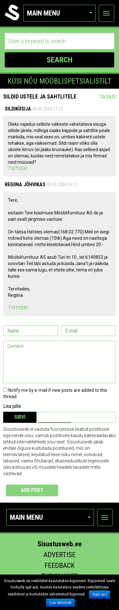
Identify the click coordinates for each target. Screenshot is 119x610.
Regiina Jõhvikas (25, 184)
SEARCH (59, 59)
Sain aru (99, 594)
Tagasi (107, 97)
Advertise (59, 555)
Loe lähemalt (60, 602)
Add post (32, 490)
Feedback (59, 565)
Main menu (59, 13)
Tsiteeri (18, 168)
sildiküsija (18, 109)
